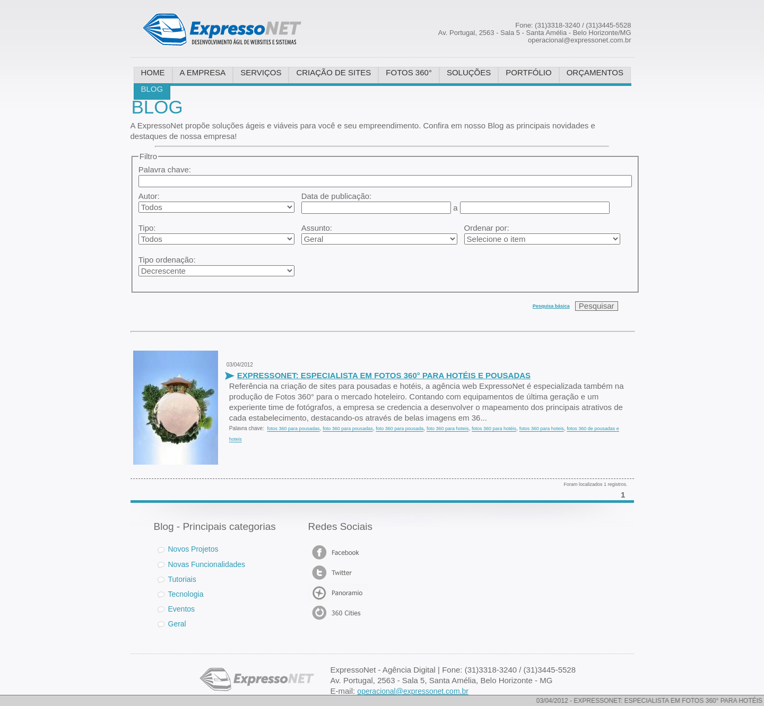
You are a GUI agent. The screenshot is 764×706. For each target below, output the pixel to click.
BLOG (152, 88)
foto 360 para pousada (399, 429)
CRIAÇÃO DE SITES (333, 72)
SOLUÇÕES (469, 72)
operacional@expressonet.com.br (412, 691)
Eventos (181, 608)
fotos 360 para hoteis (541, 429)
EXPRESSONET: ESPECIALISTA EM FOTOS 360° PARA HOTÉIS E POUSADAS (384, 375)
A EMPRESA (203, 72)
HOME (153, 72)
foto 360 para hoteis (448, 429)
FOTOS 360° (409, 72)
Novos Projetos (188, 549)
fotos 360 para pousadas (293, 429)
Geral (177, 623)
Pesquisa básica (551, 306)
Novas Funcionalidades (207, 564)
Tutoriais (182, 578)
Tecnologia (186, 593)
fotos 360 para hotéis (494, 429)
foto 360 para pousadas (348, 429)
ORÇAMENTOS (595, 72)
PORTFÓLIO (528, 72)
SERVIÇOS (260, 72)
